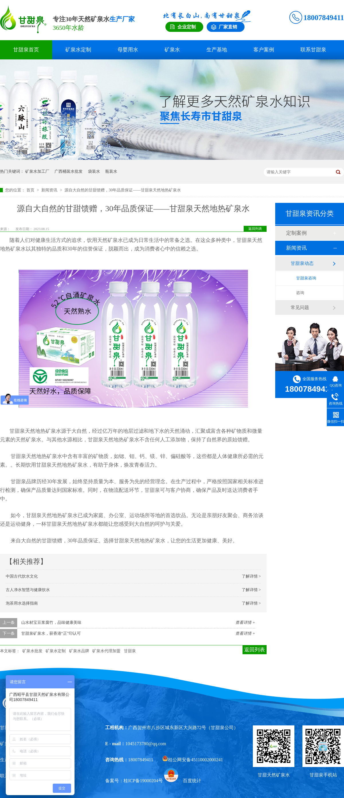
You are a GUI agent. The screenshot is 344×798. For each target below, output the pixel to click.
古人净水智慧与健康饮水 (28, 590)
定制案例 (296, 233)
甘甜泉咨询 (306, 278)
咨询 (300, 293)
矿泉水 (172, 50)
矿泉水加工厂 (37, 171)
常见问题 (300, 307)
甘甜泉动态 (302, 263)
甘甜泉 (130, 651)
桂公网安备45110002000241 (192, 759)
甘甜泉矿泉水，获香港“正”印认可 (51, 633)
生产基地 (216, 50)
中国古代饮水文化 (22, 576)
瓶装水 (111, 171)
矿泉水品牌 (79, 651)
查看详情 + (245, 622)
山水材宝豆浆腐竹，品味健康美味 (51, 622)
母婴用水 (128, 50)
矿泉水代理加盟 (106, 651)
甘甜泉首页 (26, 50)
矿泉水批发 (32, 651)
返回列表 (255, 229)
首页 (31, 190)
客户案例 (263, 50)
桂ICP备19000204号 (143, 780)
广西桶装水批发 (68, 171)
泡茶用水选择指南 (22, 603)
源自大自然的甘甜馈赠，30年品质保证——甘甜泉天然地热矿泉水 (122, 190)
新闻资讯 (49, 190)
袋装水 (94, 171)
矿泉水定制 (78, 50)
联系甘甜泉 (313, 50)
